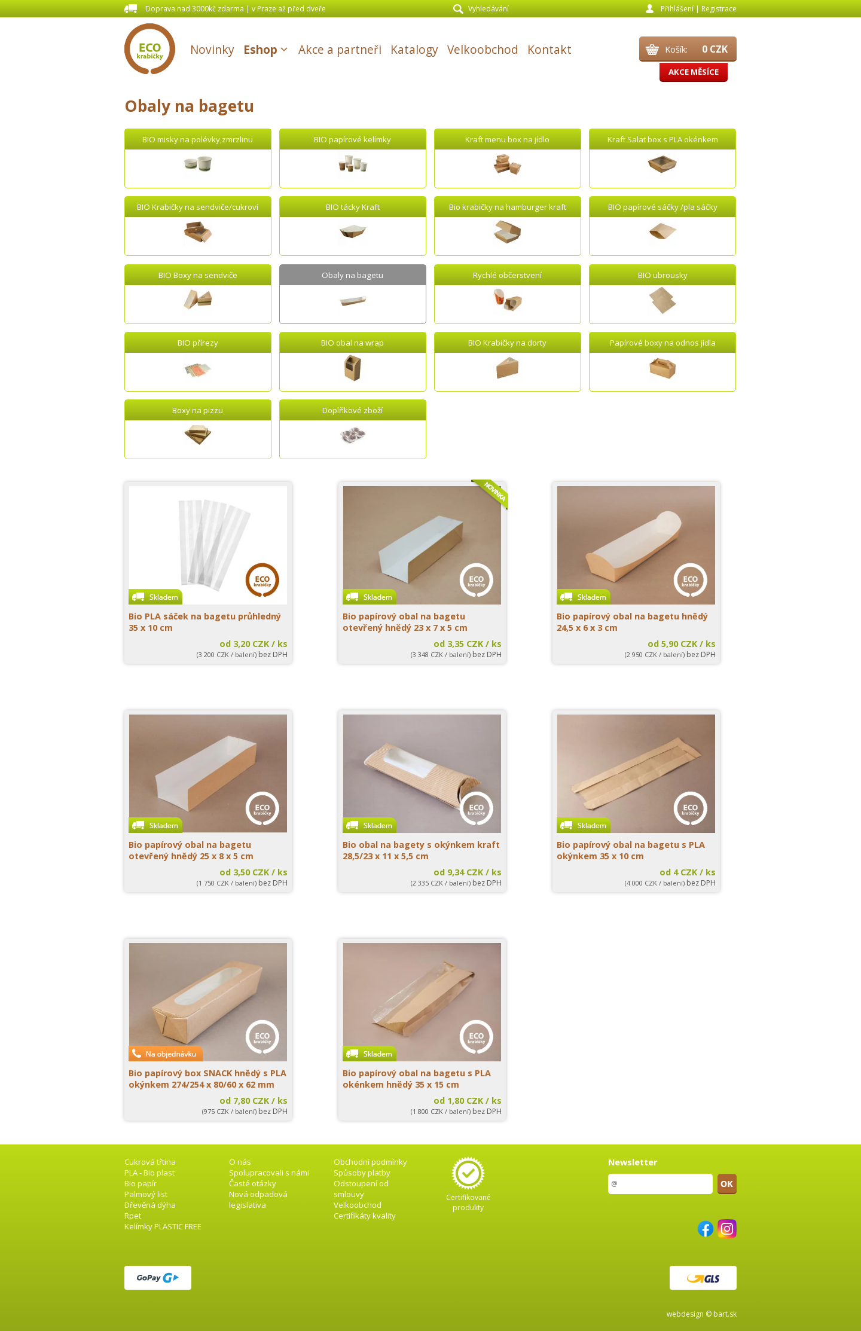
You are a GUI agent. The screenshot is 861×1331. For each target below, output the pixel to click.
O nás (240, 1161)
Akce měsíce (693, 71)
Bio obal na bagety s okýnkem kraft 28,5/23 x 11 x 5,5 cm (421, 850)
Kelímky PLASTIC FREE (162, 1226)
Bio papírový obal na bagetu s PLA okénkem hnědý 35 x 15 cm (417, 1078)
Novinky (212, 49)
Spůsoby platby (362, 1172)
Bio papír (140, 1183)
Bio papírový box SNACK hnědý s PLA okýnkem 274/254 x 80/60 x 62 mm (207, 1078)
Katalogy (414, 49)
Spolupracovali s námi (269, 1172)
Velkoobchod (482, 49)
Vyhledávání (488, 9)
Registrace (719, 9)
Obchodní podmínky (370, 1161)
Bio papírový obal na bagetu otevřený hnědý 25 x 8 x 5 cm (191, 850)
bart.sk (725, 1314)
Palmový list (145, 1194)
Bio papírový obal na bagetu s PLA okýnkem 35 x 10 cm (631, 850)
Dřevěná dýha (150, 1204)
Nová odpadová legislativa (258, 1199)
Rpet (132, 1215)
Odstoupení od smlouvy (361, 1188)
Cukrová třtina (150, 1161)
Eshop (260, 49)
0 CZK (715, 49)
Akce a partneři (339, 49)
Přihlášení (677, 9)
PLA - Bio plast (149, 1172)
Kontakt (549, 49)
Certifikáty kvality (365, 1215)
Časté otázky (252, 1183)
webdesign (685, 1314)
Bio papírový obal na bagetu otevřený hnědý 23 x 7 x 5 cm (405, 621)
